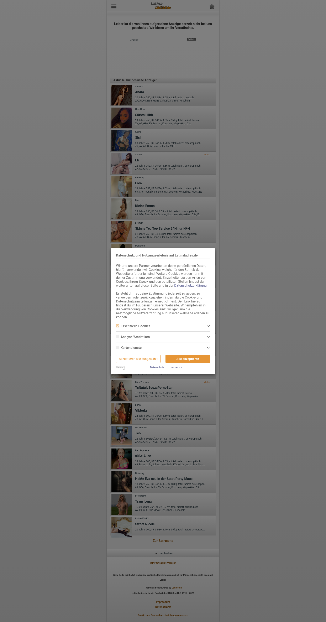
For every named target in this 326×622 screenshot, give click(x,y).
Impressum (177, 367)
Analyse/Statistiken (133, 337)
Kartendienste (129, 348)
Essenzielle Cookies (133, 326)
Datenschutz (157, 367)
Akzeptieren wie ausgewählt (138, 359)
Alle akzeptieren (188, 359)
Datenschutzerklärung (190, 285)
